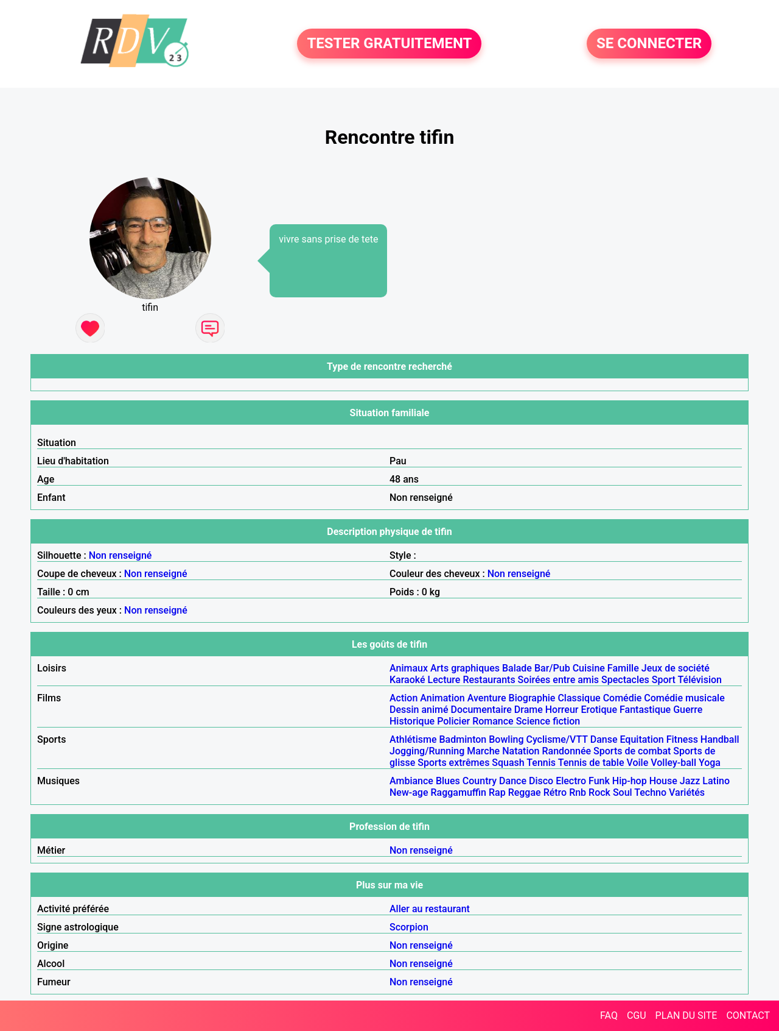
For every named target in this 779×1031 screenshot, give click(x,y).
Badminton (462, 739)
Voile (637, 762)
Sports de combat (632, 751)
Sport (664, 680)
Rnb (577, 792)
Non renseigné (120, 555)
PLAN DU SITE (686, 1015)
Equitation (641, 739)
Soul (622, 792)
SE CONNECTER (649, 43)
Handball (719, 739)
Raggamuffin (458, 792)
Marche (483, 751)
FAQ (609, 1015)
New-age (409, 792)
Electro (571, 781)
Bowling (506, 739)
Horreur (562, 709)
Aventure (486, 698)
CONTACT (748, 1015)
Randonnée (566, 751)
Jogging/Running (427, 751)
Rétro (555, 792)
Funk (599, 781)
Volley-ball (673, 762)
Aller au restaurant (430, 909)
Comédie (622, 698)
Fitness (682, 739)
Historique (412, 721)
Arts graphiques (465, 668)
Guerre (687, 709)
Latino (716, 781)
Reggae (524, 792)
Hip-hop (629, 781)
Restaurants (489, 680)
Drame (528, 709)
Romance (493, 721)
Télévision (700, 680)
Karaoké (407, 680)
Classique (578, 698)
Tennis (541, 762)
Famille (623, 668)
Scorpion (409, 927)
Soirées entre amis (558, 680)
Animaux (409, 668)
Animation (442, 698)
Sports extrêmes (453, 762)
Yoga (710, 762)
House (663, 781)
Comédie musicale (684, 698)
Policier (453, 721)
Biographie (532, 698)
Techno (650, 792)
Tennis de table (591, 762)
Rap (497, 792)
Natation (520, 751)
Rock (599, 792)
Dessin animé (419, 709)
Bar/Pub (552, 668)
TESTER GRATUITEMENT (389, 43)
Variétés (687, 792)
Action (403, 698)
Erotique (599, 709)
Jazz (690, 781)
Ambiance (411, 781)
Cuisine (589, 668)
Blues (448, 781)
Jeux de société (675, 668)
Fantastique (645, 709)
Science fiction (548, 721)
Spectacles (625, 680)
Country (480, 781)
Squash (508, 762)
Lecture (444, 680)
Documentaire (481, 709)
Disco (541, 781)
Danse (604, 739)
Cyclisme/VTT (556, 739)
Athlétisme (413, 739)
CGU (636, 1015)
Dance (512, 781)
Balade (517, 668)
